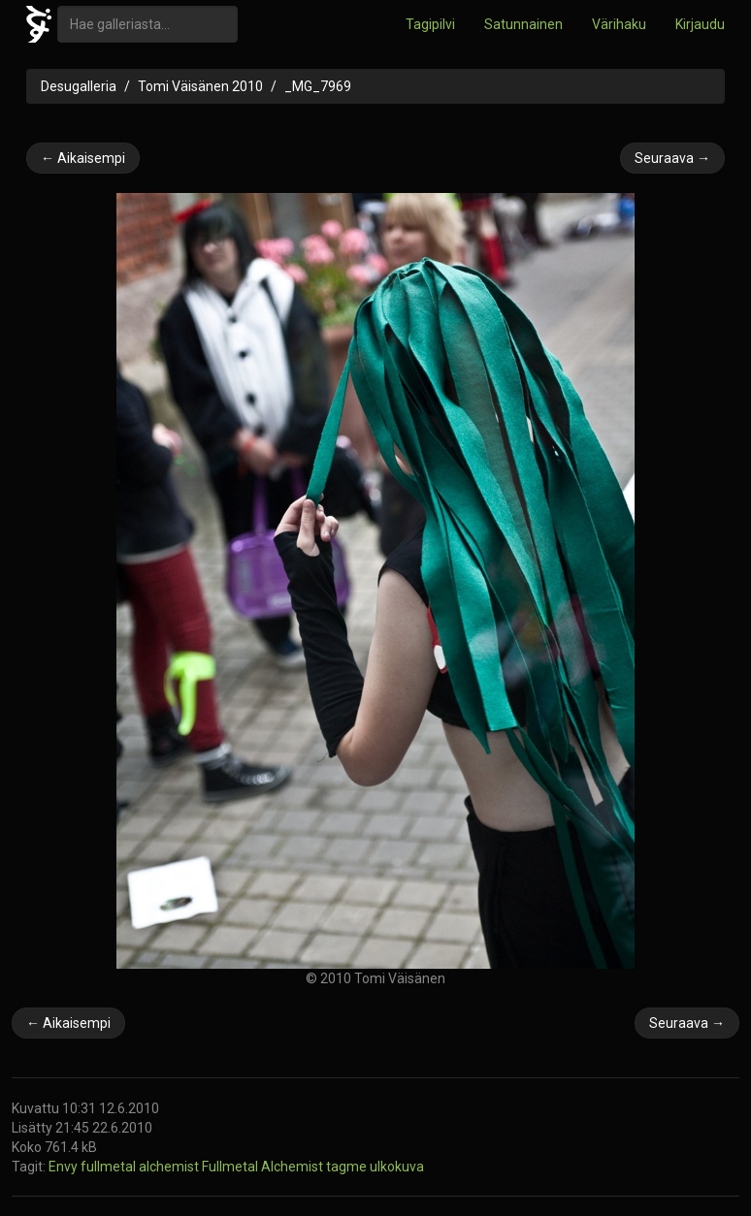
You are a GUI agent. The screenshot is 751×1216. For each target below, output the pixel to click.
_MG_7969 (317, 86)
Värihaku (619, 24)
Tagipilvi (430, 24)
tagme (348, 1166)
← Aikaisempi (83, 158)
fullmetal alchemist (141, 1166)
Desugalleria (78, 86)
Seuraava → (672, 158)
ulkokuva (397, 1166)
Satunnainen (523, 24)
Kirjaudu (700, 24)
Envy (65, 1166)
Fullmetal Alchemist (264, 1166)
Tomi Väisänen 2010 (200, 86)
